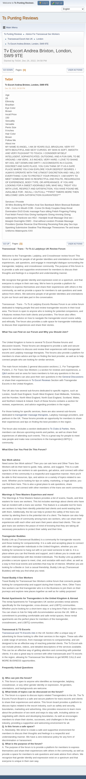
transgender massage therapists (31, 415)
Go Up (6, 244)
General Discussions (72, 376)
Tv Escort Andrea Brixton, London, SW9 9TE (27, 85)
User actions (75, 70)
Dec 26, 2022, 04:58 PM (15, 88)
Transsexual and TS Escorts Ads (18, 633)
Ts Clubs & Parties (59, 428)
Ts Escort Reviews (41, 380)
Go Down (8, 70)
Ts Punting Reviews (20, 18)
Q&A (4, 373)
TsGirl (9, 79)
